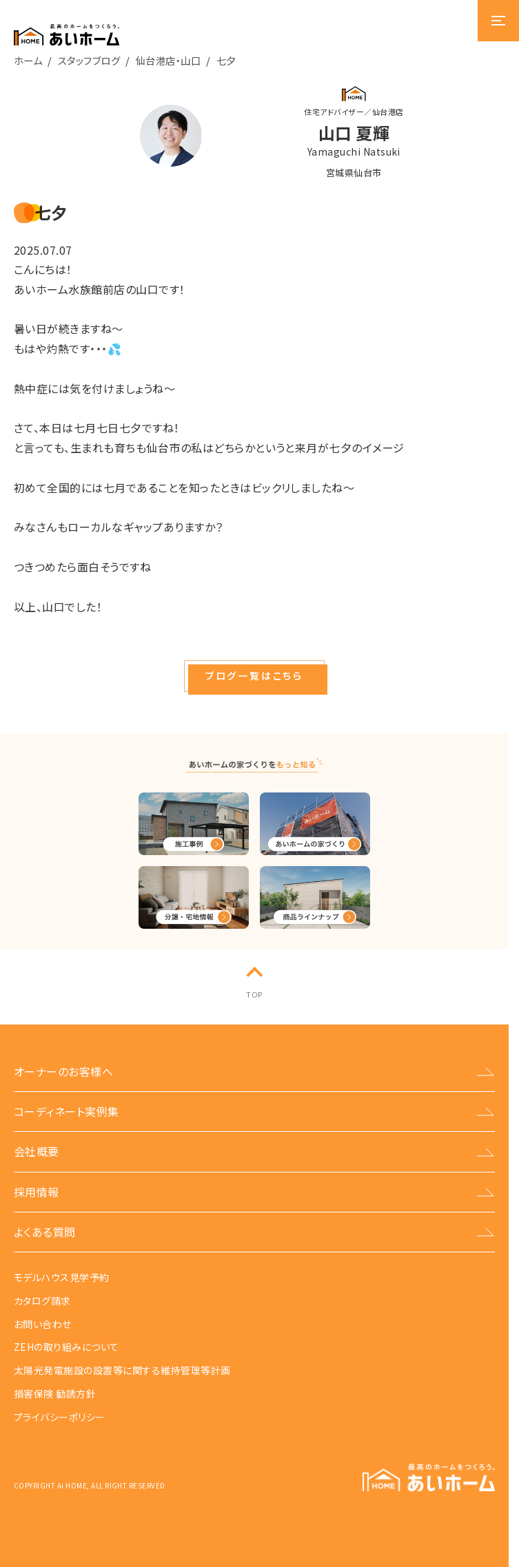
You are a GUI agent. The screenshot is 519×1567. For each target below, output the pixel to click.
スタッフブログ (89, 60)
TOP (254, 994)
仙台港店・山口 (168, 60)
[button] (254, 676)
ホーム (28, 60)
